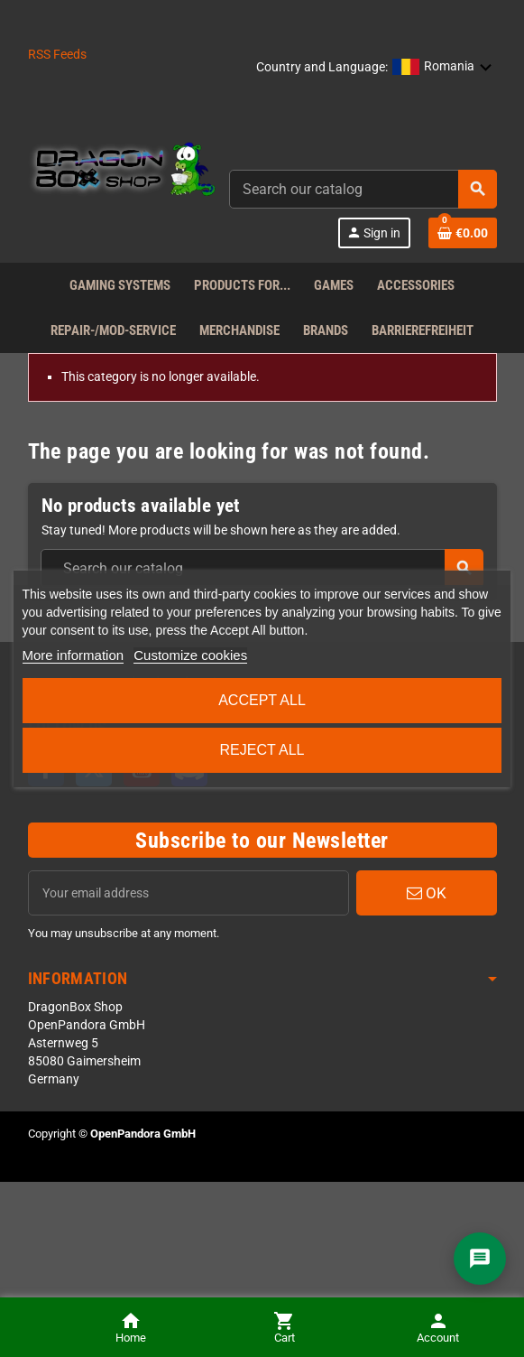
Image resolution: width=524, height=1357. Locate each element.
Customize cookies (190, 655)
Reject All (262, 750)
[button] (442, 67)
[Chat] (480, 1258)
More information (73, 655)
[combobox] (363, 189)
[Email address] (188, 893)
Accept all (262, 700)
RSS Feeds (57, 54)
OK (426, 893)
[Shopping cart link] (462, 233)
